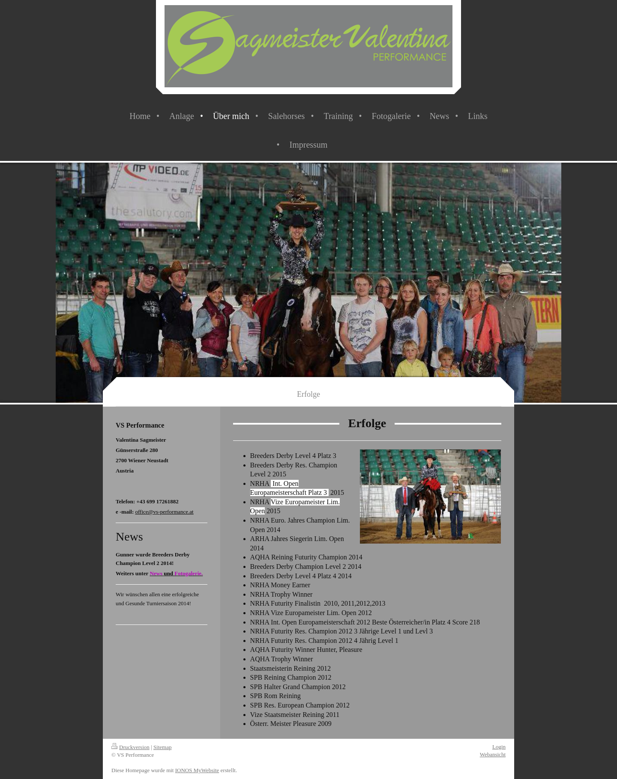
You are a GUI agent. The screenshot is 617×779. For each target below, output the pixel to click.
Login (499, 746)
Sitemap (162, 747)
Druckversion (130, 747)
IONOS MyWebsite (197, 770)
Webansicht (493, 754)
